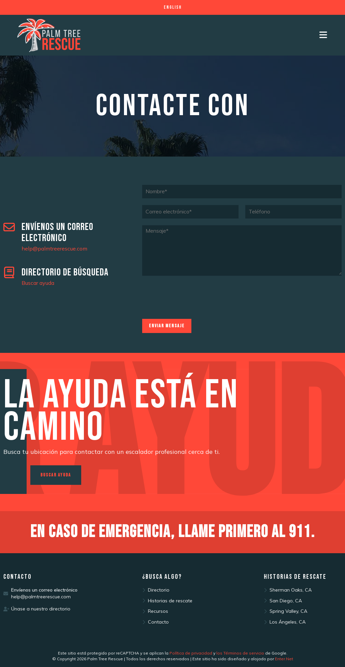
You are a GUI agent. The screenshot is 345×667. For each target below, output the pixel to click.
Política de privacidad (190, 653)
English (173, 7)
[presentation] (193, 307)
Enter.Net (284, 658)
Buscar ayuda (38, 282)
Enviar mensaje (167, 326)
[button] (55, 475)
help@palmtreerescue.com (54, 248)
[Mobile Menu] (323, 35)
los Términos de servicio (240, 653)
